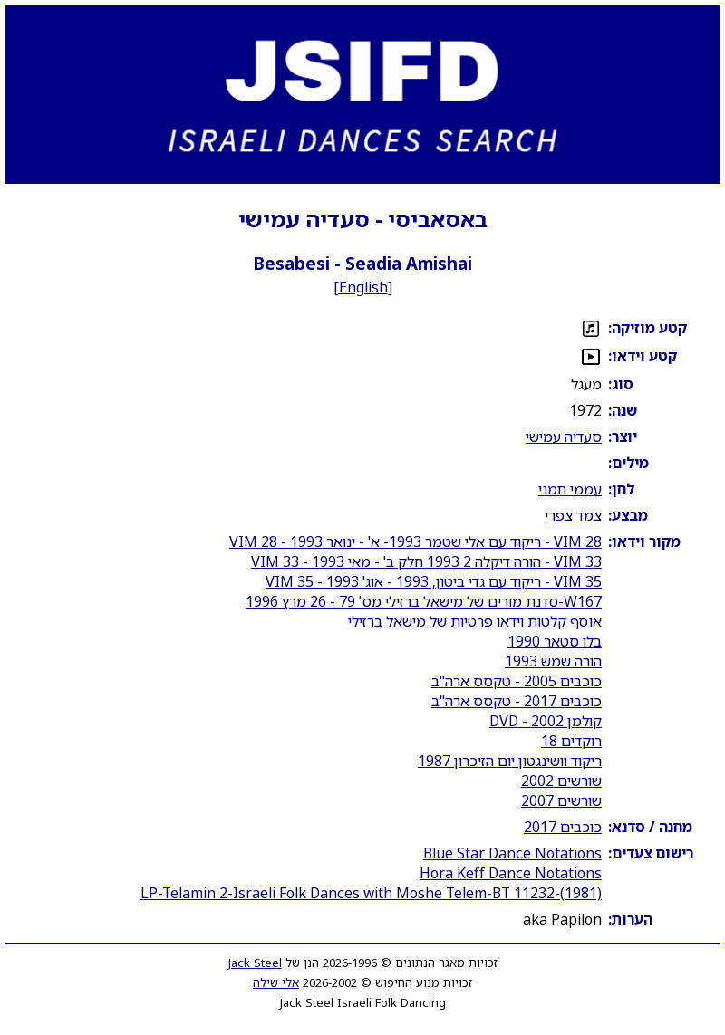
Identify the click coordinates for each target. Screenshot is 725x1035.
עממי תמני (570, 489)
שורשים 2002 (561, 781)
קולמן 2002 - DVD (545, 721)
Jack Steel (255, 962)
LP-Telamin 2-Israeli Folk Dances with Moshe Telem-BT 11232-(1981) (371, 893)
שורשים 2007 (561, 800)
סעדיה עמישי (564, 436)
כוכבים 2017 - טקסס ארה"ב (516, 701)
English (363, 287)
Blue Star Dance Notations (512, 853)
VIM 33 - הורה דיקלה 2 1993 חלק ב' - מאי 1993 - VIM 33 (426, 561)
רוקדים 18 (571, 741)
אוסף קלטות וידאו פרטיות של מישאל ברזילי (475, 621)
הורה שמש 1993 (553, 661)
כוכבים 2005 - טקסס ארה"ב (516, 681)
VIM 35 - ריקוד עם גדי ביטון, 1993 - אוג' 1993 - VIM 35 (434, 581)
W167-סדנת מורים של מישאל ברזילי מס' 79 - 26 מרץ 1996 (424, 601)
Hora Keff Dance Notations (511, 873)
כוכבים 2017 (563, 827)
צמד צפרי (573, 515)
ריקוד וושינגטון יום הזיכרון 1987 (510, 761)
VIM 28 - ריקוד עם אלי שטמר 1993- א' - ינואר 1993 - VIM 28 (415, 541)
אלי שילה (276, 982)
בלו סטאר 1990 (555, 641)
